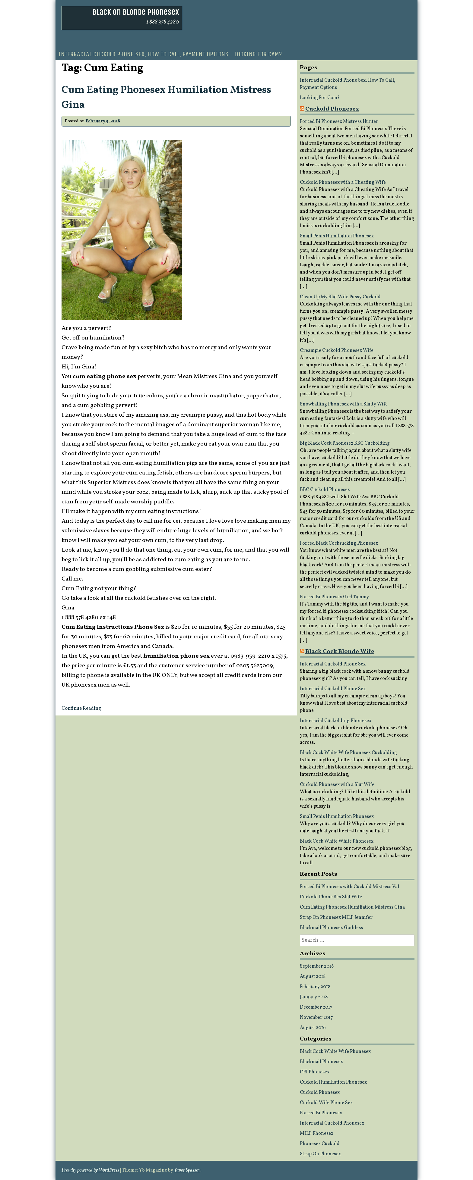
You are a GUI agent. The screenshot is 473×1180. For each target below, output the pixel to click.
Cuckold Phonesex (332, 109)
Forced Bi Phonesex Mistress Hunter (339, 121)
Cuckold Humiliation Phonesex (333, 1082)
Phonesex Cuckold (320, 1144)
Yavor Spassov (187, 1170)
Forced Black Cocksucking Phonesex (339, 543)
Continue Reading (81, 708)
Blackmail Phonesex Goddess (331, 928)
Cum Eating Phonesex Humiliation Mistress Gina (352, 907)
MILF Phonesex (316, 1133)
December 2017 (316, 1007)
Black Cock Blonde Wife (339, 651)
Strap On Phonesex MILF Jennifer (336, 917)
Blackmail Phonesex (321, 1062)
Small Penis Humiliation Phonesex (337, 236)
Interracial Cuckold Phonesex (332, 1123)
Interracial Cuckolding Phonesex (335, 721)
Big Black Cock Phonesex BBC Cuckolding (345, 443)
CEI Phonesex (314, 1072)
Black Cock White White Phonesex (336, 841)
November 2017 (316, 1017)
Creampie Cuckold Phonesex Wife (336, 350)
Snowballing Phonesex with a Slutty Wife (344, 404)
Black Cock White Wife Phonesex (335, 1051)
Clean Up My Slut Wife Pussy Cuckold (340, 297)
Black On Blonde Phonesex (135, 12)
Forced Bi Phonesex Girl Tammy (334, 597)
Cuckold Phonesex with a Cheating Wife (343, 182)
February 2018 (315, 987)
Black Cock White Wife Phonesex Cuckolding (348, 753)
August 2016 (313, 1028)
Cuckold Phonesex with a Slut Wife (337, 784)
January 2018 (314, 997)
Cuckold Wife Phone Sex (326, 1103)
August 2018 (312, 976)
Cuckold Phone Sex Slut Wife (331, 897)
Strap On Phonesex (320, 1154)
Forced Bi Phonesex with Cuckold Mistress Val (349, 887)
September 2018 (317, 966)
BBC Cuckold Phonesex (325, 490)
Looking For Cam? (258, 54)
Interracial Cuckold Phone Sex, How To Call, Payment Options (143, 54)
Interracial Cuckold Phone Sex (333, 664)
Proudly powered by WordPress (90, 1170)
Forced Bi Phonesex (321, 1113)
